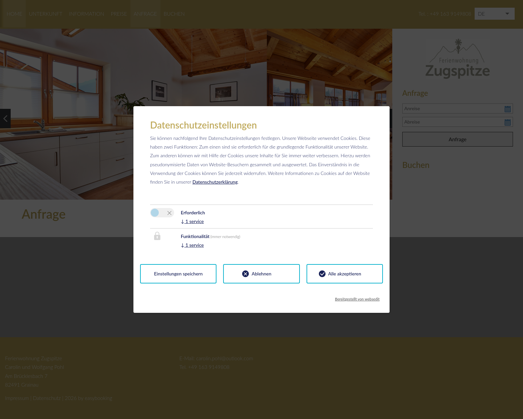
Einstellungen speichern (178, 273)
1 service (192, 221)
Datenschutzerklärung (215, 182)
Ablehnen (261, 273)
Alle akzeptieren (344, 273)
